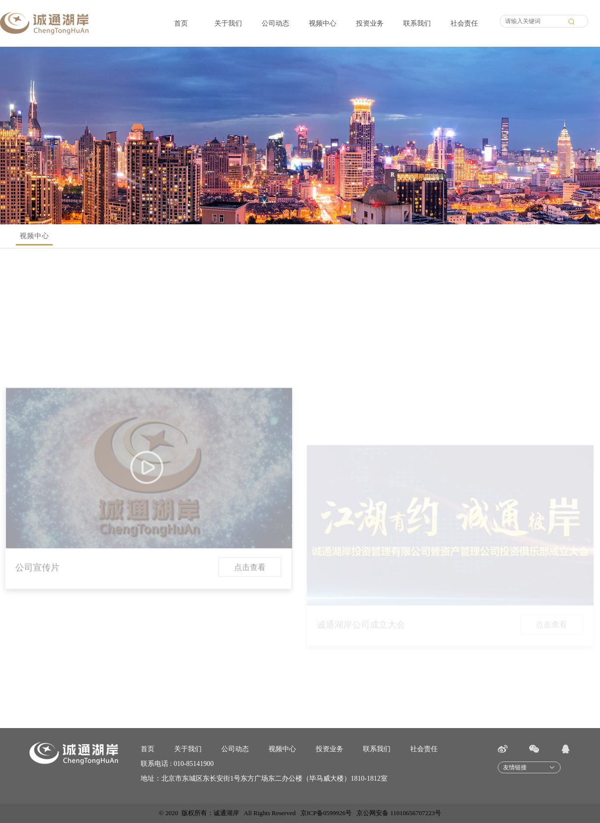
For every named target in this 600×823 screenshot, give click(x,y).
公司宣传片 (37, 603)
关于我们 (228, 23)
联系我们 (417, 23)
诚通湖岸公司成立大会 (361, 643)
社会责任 (464, 23)
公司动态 (275, 23)
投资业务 (370, 23)
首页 (181, 23)
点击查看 (250, 603)
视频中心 (322, 23)
